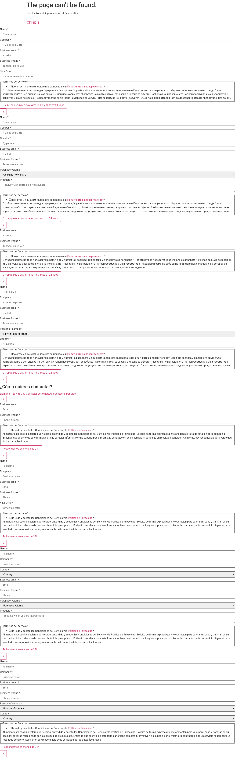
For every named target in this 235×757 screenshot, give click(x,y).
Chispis (33, 22)
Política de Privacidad (80, 430)
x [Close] (3, 111)
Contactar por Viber (65, 393)
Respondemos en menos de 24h (21, 448)
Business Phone (10, 61)
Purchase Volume (11, 170)
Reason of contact (11, 329)
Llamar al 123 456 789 (13, 393)
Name (4, 29)
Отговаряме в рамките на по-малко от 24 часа (30, 218)
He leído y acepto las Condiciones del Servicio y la (52, 430)
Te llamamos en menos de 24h (20, 536)
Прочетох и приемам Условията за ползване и (58, 86)
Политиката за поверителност (85, 86)
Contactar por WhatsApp (40, 393)
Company (6, 40)
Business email (9, 50)
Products (6, 180)
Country (5, 138)
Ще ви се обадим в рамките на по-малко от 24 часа (33, 105)
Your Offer (6, 71)
